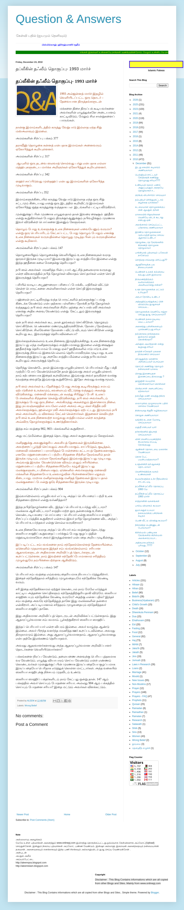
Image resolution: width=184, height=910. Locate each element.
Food (134, 632)
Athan (135, 588)
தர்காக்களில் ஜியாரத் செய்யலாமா (146, 433)
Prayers (136, 692)
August (140, 560)
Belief (135, 592)
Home (67, 814)
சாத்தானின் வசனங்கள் (147, 501)
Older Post (110, 814)
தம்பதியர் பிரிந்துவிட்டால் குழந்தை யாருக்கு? (149, 201)
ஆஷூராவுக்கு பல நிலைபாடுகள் (145, 266)
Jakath (135, 652)
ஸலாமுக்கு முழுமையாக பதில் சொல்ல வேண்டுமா (151, 404)
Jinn (134, 656)
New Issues (138, 680)
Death (135, 608)
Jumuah (136, 660)
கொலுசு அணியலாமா (146, 415)
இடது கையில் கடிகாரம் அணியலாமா (147, 168)
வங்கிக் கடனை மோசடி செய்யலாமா (148, 421)
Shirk (134, 728)
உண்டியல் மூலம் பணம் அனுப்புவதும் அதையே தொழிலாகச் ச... (149, 188)
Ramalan (137, 716)
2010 (136, 159)
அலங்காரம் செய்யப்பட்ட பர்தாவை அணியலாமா (149, 226)
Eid (133, 624)
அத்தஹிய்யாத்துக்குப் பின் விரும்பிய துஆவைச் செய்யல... (149, 304)
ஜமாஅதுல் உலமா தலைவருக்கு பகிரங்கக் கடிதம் (148, 513)
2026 (136, 99)
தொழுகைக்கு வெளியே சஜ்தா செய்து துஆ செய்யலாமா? (151, 313)
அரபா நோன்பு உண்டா (147, 297)
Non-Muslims (139, 684)
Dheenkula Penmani (142, 612)
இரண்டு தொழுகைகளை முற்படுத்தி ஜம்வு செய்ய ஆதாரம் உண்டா (149, 235)
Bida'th (135, 596)
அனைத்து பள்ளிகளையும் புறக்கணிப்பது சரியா (148, 328)
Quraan (136, 704)
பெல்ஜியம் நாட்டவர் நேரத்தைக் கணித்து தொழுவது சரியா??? (147, 177)
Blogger (155, 892)
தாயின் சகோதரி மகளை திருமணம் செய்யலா (148, 353)
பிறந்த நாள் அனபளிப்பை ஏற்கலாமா (149, 390)
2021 (136, 113)
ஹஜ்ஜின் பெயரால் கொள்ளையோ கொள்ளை (150, 382)
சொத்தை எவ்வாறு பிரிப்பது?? (151, 260)
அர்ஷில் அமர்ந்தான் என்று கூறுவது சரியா (149, 345)
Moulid (135, 676)
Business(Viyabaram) (143, 600)
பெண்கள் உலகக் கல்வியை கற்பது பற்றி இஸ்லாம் (149, 273)
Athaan (136, 584)
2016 (136, 136)
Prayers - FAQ (139, 696)
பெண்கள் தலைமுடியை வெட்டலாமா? (147, 320)
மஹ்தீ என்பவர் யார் (145, 427)
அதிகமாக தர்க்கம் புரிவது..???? (144, 544)
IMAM (135, 644)
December (141, 163)
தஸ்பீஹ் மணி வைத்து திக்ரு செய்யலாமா (150, 397)
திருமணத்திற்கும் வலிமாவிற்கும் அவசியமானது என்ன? (148, 282)
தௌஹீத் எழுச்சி (141, 748)
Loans (135, 668)
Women (136, 736)
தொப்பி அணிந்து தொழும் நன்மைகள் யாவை (149, 367)
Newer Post (23, 814)
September (142, 555)
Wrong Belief (31, 705)
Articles (136, 580)
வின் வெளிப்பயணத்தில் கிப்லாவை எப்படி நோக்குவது (148, 442)
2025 (136, 104)
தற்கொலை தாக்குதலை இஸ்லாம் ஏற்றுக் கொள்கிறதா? (147, 336)
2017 (136, 132)
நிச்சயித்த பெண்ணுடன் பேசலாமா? (147, 526)
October (140, 551)
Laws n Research (141, 664)
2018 (136, 127)
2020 (136, 118)
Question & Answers (68, 18)
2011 (136, 154)
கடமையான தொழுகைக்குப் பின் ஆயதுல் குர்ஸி (150, 208)
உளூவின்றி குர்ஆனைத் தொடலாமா (147, 465)
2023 (136, 109)
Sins (134, 732)
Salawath (137, 724)
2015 (136, 141)
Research (137, 720)
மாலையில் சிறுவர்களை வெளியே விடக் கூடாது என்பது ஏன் (149, 217)
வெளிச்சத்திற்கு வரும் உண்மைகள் (146, 473)
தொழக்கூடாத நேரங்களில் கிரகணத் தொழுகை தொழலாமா (149, 245)
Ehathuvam (138, 620)
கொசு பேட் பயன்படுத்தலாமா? (147, 458)
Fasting (136, 628)
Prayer (135, 688)
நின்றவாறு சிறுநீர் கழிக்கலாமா (151, 410)
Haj (134, 640)
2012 (136, 150)
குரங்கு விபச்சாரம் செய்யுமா (150, 195)
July (138, 565)
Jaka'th (136, 648)
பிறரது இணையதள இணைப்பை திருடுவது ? (149, 375)
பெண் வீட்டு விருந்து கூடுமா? (151, 520)
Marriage (136, 672)
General (136, 636)
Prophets (137, 700)
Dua (134, 616)
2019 (136, 122)
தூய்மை (136, 744)
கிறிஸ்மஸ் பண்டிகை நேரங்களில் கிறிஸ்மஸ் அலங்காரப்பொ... (148, 535)
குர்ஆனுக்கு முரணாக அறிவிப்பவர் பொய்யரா (149, 360)
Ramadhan (138, 712)
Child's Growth (139, 604)
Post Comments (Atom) (42, 820)
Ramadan (137, 708)
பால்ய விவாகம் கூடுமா (148, 505)
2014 (136, 145)
